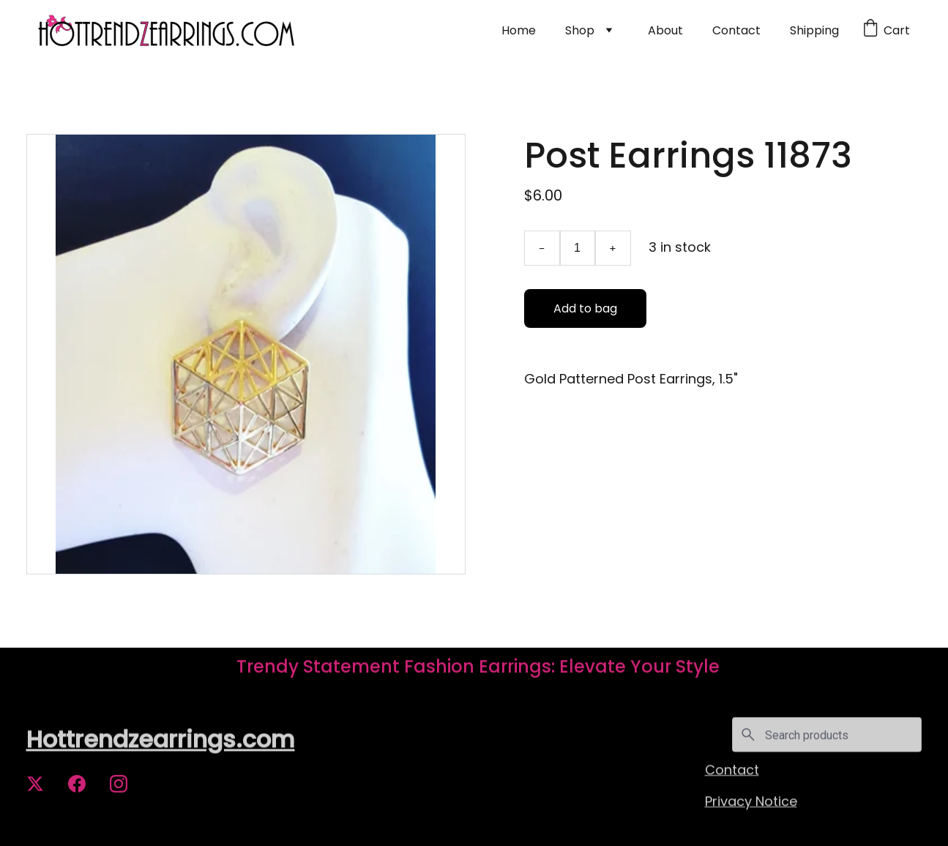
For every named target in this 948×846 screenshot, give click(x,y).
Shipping (814, 30)
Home (518, 30)
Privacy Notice (751, 802)
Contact (736, 30)
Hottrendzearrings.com (160, 740)
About (665, 30)
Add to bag (585, 308)
